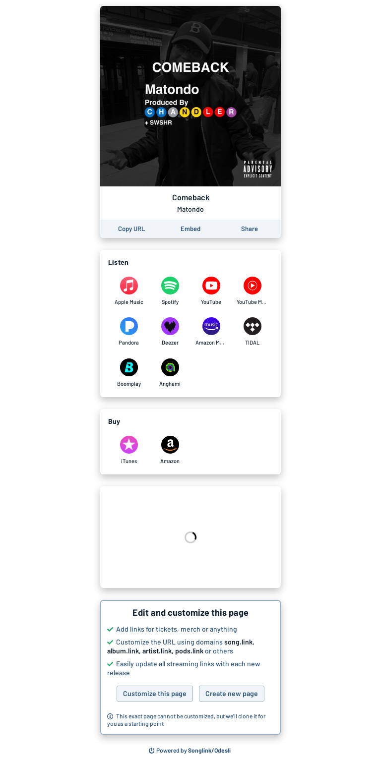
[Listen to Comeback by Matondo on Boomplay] (128, 372)
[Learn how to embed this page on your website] (190, 229)
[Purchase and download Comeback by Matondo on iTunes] (128, 450)
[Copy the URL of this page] (131, 229)
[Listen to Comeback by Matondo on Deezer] (169, 331)
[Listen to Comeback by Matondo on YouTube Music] (252, 291)
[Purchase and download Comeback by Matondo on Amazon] (169, 450)
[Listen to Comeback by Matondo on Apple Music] (128, 291)
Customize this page (155, 693)
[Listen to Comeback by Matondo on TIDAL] (252, 331)
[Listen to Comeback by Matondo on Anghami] (169, 372)
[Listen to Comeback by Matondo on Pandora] (128, 331)
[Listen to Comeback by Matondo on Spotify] (169, 291)
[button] (190, 667)
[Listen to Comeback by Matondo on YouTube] (211, 291)
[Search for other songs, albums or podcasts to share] (190, 751)
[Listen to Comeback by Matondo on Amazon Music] (211, 331)
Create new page (231, 693)
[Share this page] (249, 229)
